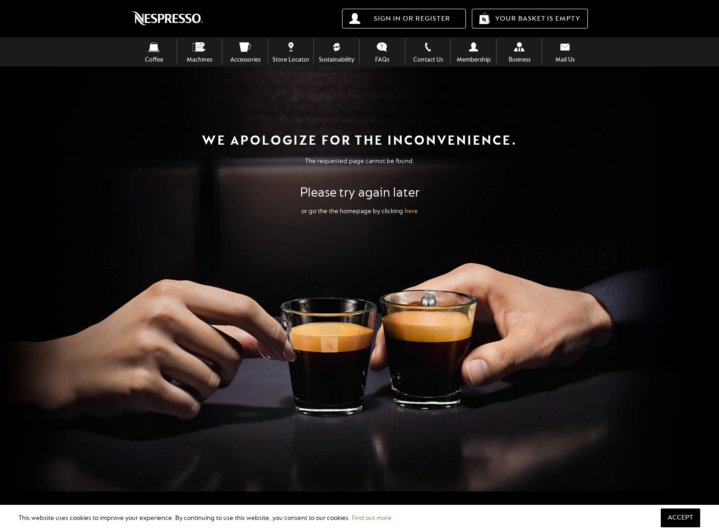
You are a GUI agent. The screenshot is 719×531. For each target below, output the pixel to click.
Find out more (372, 518)
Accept (680, 517)
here (411, 211)
